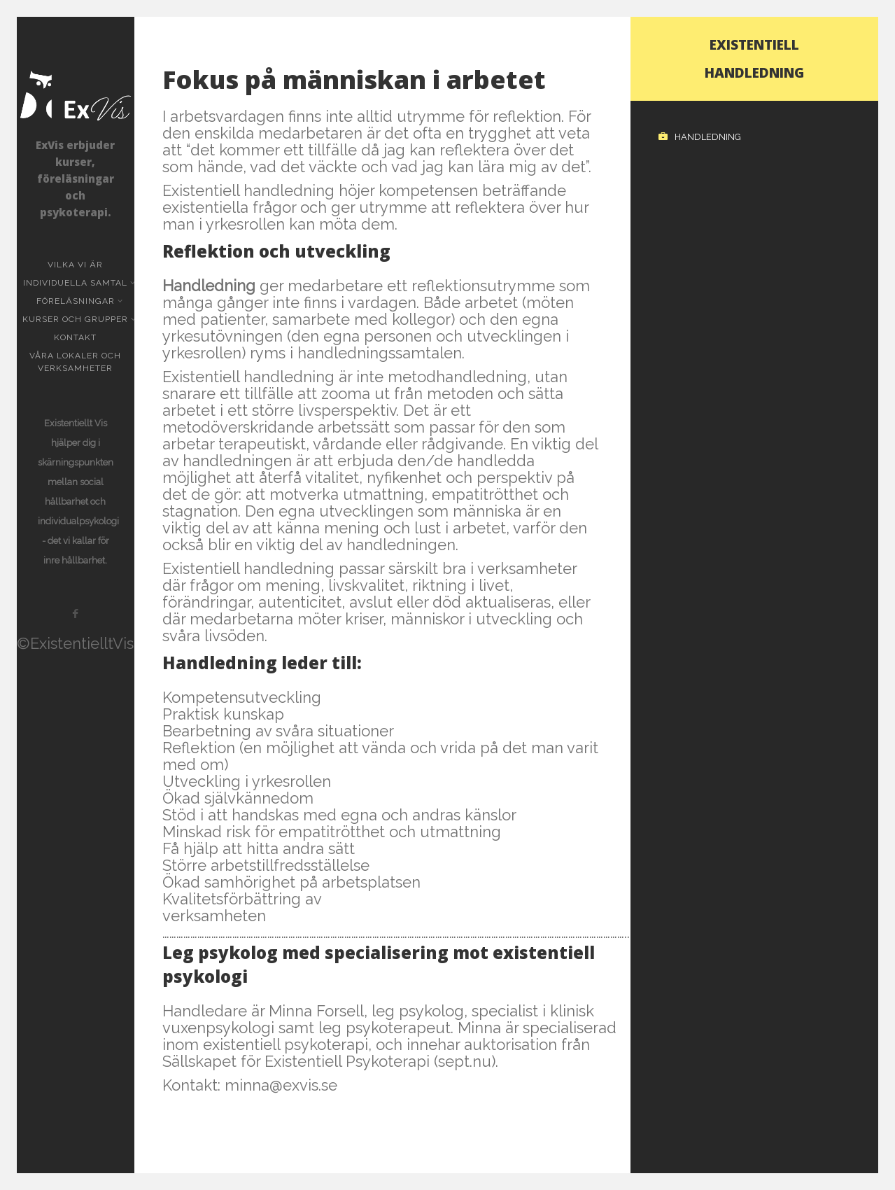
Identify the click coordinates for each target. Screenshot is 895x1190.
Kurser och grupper (76, 319)
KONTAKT (75, 337)
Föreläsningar (77, 301)
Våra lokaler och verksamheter (75, 362)
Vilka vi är (75, 265)
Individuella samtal (76, 283)
